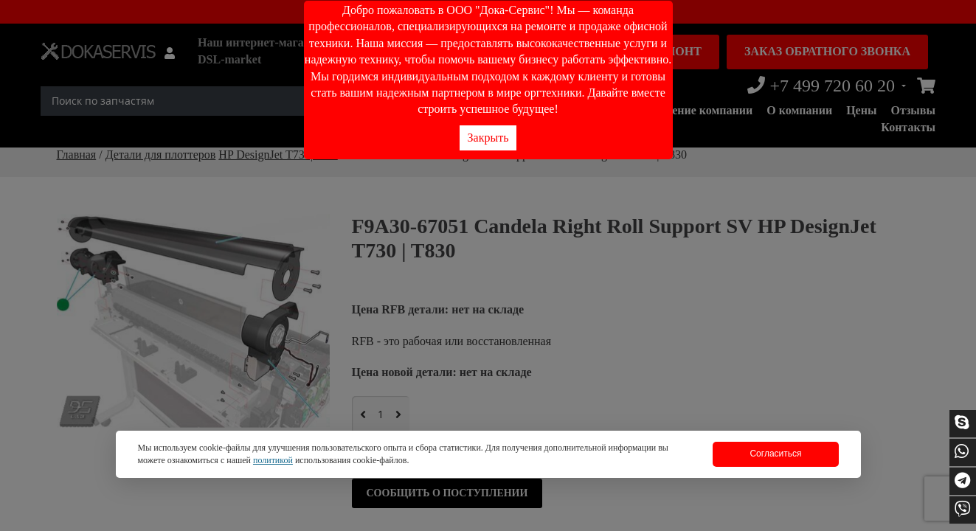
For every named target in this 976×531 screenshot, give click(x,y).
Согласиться (775, 453)
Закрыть (488, 137)
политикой (273, 460)
